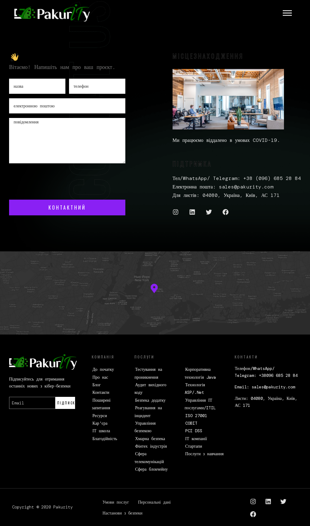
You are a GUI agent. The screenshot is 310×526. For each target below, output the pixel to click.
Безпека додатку (150, 400)
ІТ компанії (196, 438)
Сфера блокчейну (151, 469)
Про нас (100, 377)
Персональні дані (154, 502)
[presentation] (55, 179)
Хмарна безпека (150, 438)
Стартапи (193, 446)
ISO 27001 (196, 415)
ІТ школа (101, 430)
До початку (103, 369)
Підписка (66, 402)
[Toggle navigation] (287, 13)
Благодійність (104, 438)
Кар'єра (99, 423)
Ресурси (99, 415)
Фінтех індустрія (151, 446)
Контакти (100, 392)
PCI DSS (193, 430)
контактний (67, 207)
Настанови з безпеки (123, 513)
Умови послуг (116, 502)
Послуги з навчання (204, 453)
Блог (96, 384)
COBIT (191, 423)
